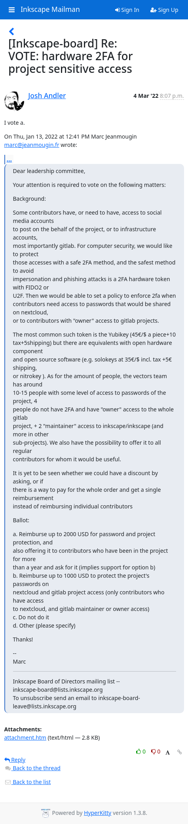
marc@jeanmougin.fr (31, 144)
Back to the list (27, 782)
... (9, 159)
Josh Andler (47, 95)
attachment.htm (25, 737)
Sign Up (164, 9)
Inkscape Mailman (50, 9)
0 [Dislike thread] (156, 751)
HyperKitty (97, 812)
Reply (15, 759)
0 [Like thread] (141, 751)
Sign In (127, 9)
